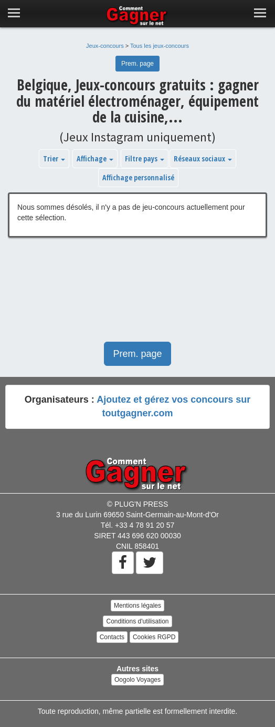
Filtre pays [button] (144, 158)
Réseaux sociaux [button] (203, 158)
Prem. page (137, 63)
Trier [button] (54, 158)
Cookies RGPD (154, 637)
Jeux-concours (105, 46)
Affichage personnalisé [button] (138, 177)
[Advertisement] (137, 294)
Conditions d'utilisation (137, 621)
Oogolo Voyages (137, 679)
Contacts (112, 637)
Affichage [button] (95, 158)
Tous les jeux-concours (159, 46)
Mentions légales (137, 605)
